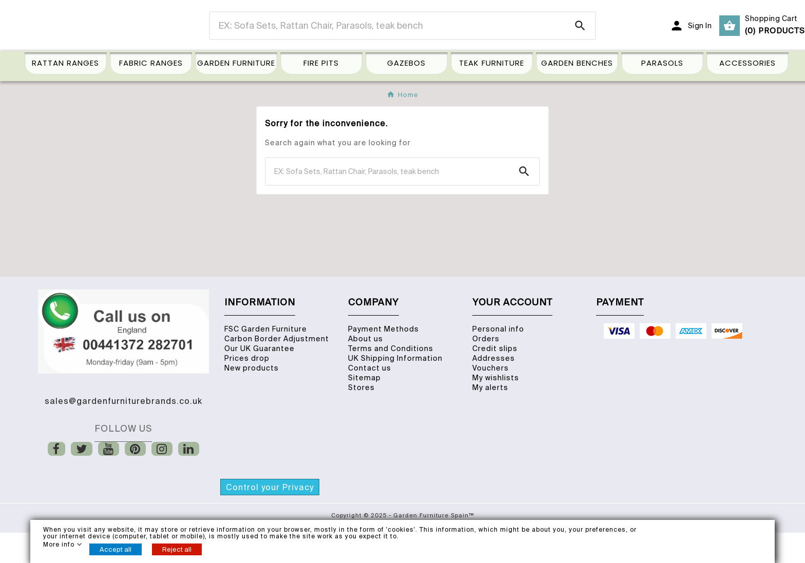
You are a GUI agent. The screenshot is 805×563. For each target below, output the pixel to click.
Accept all (115, 549)
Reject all (176, 549)
